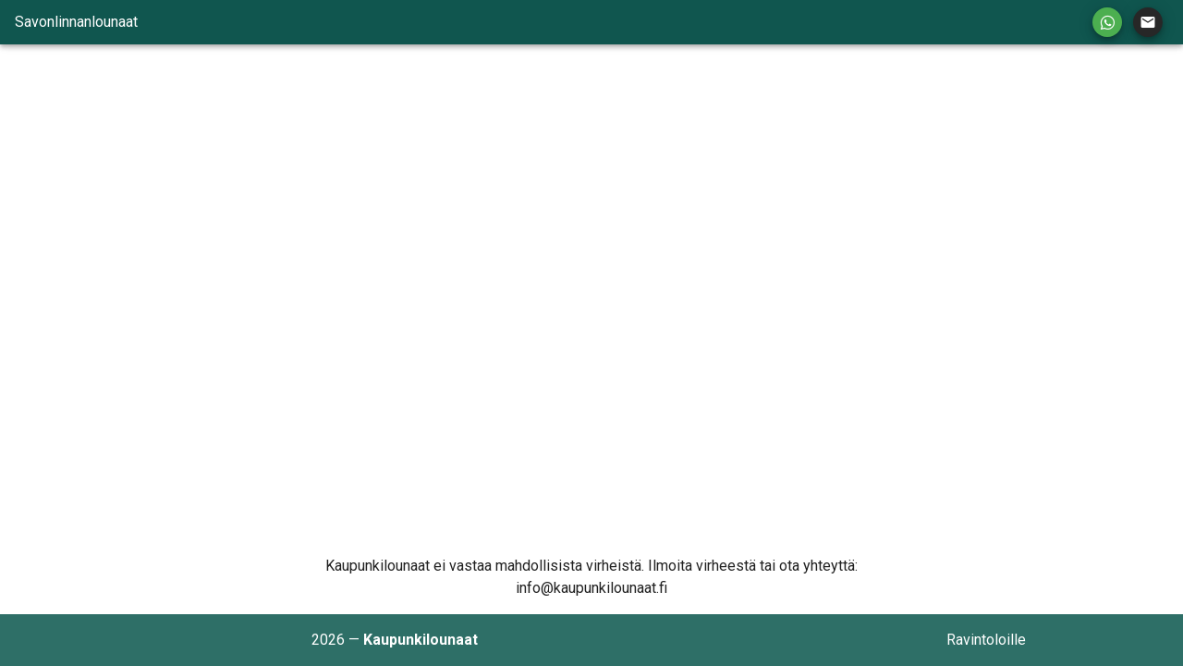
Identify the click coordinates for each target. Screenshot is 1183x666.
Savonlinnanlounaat (76, 22)
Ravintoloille (986, 639)
